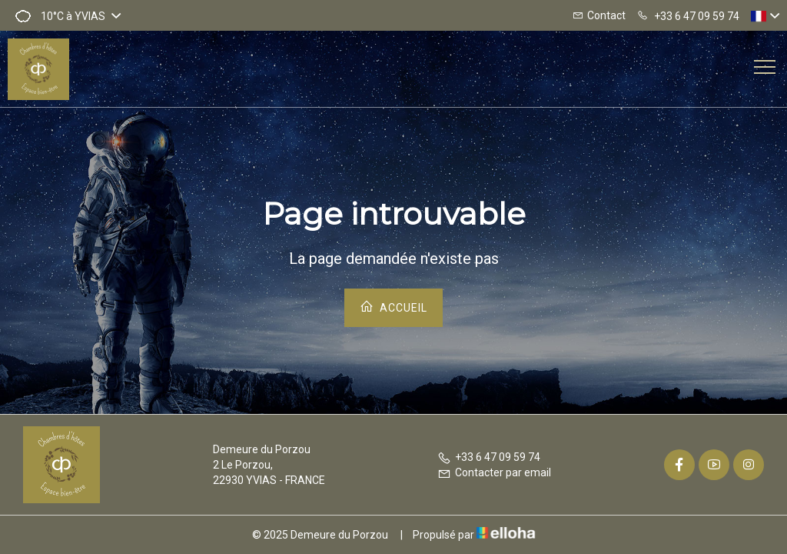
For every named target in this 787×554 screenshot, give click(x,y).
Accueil (393, 306)
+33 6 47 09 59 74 (488, 457)
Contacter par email (494, 472)
